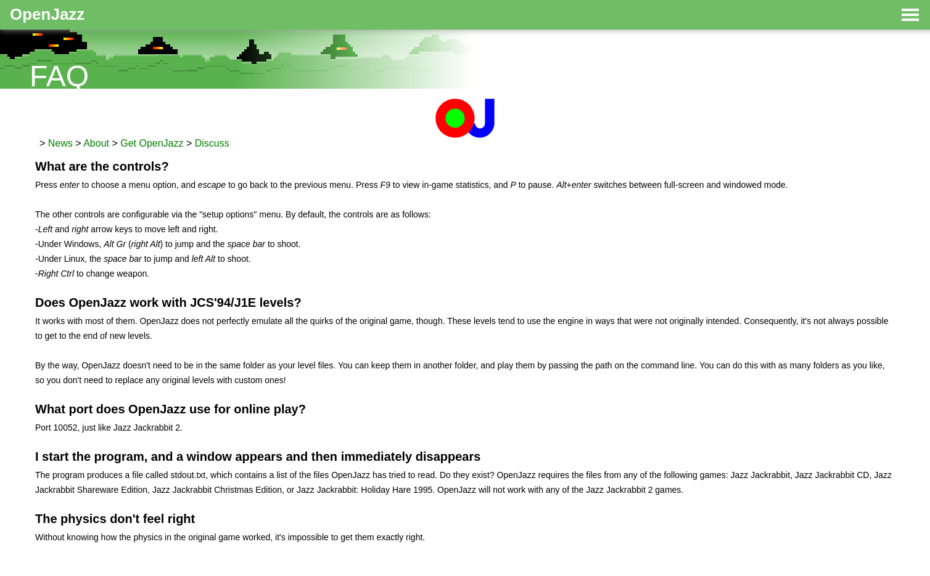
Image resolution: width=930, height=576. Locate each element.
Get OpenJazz (151, 143)
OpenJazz (47, 14)
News (60, 143)
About (96, 143)
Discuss (212, 143)
